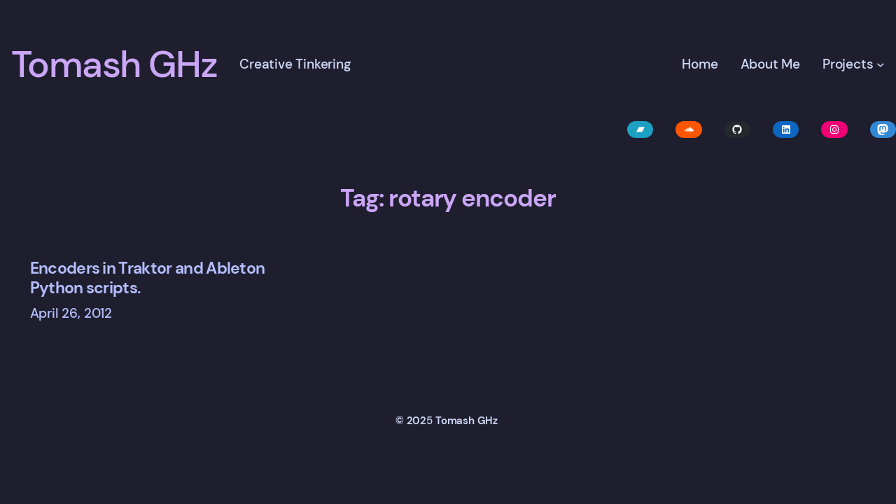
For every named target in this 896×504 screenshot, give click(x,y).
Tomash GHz (114, 64)
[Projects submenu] (880, 64)
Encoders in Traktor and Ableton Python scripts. (147, 278)
